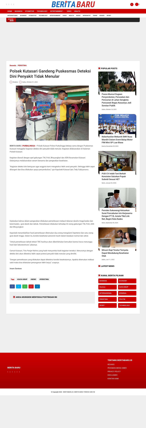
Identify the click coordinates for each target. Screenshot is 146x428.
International (12, 15)
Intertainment (56, 11)
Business (18, 11)
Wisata (101, 15)
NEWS (33, 279)
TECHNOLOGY (124, 305)
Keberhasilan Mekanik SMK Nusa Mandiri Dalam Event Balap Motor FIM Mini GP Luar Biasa (117, 139)
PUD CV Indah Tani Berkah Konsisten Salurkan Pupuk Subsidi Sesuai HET (114, 176)
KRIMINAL (123, 293)
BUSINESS (103, 281)
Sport (109, 15)
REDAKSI (111, 364)
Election (102, 287)
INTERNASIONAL (105, 293)
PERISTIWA (22, 65)
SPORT (102, 305)
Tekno (95, 15)
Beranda (13, 65)
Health (77, 11)
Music (78, 15)
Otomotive (29, 11)
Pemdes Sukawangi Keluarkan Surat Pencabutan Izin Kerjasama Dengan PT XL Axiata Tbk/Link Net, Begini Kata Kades (117, 214)
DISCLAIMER (112, 375)
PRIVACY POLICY (114, 371)
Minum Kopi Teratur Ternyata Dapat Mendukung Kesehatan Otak (115, 253)
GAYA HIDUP (22, 279)
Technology (42, 11)
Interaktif (87, 15)
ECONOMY (123, 281)
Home (9, 11)
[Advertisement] (73, 41)
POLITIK (122, 299)
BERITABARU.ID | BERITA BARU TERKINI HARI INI (79, 391)
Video (69, 11)
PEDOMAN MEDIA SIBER (117, 368)
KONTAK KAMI (113, 378)
